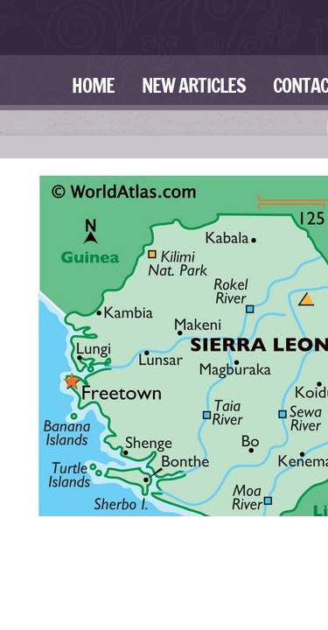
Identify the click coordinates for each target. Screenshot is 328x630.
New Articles (194, 85)
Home (93, 85)
